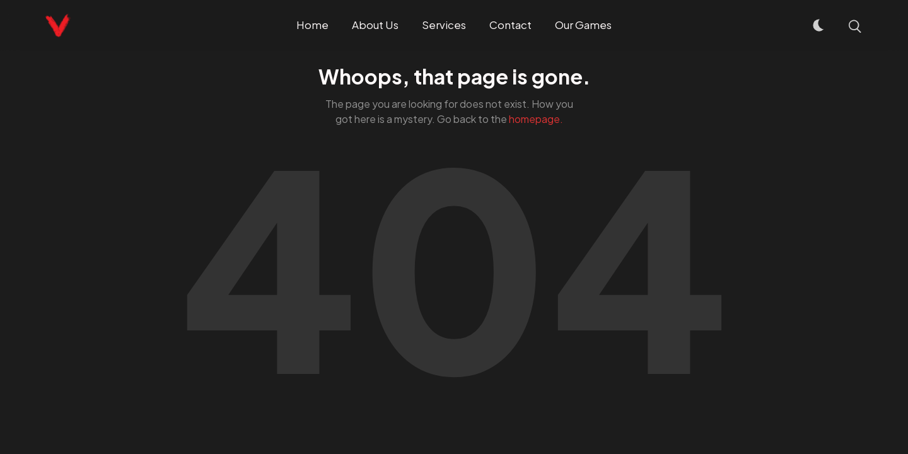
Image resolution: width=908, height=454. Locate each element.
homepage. (536, 118)
